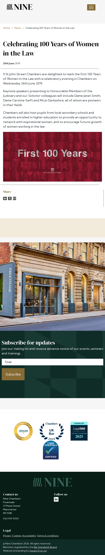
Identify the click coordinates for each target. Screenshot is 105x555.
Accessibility (29, 535)
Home (6, 27)
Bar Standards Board (45, 547)
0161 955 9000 (11, 518)
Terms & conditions (48, 535)
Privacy (7, 535)
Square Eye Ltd (38, 550)
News (17, 27)
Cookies (16, 535)
